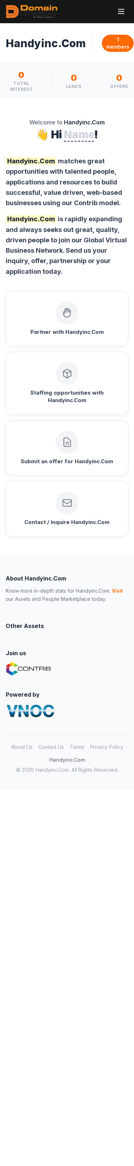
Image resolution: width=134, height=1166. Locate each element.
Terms (77, 747)
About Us (22, 747)
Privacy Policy (106, 747)
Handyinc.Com (67, 760)
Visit (117, 591)
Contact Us (51, 747)
